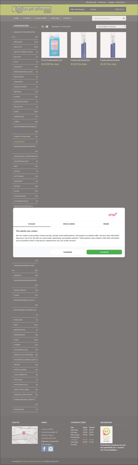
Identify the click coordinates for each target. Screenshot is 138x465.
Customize (68, 252)
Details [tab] (106, 224)
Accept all (104, 252)
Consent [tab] (31, 224)
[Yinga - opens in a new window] (113, 214)
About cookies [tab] (69, 224)
